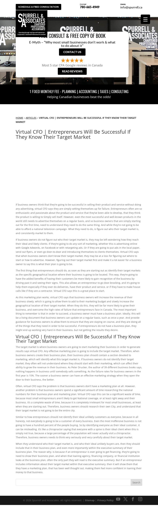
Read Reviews (72, 72)
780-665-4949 (91, 5)
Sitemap (90, 501)
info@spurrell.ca (131, 7)
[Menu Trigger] (145, 19)
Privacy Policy (105, 501)
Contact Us (72, 52)
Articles (31, 118)
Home (19, 118)
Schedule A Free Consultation (40, 6)
